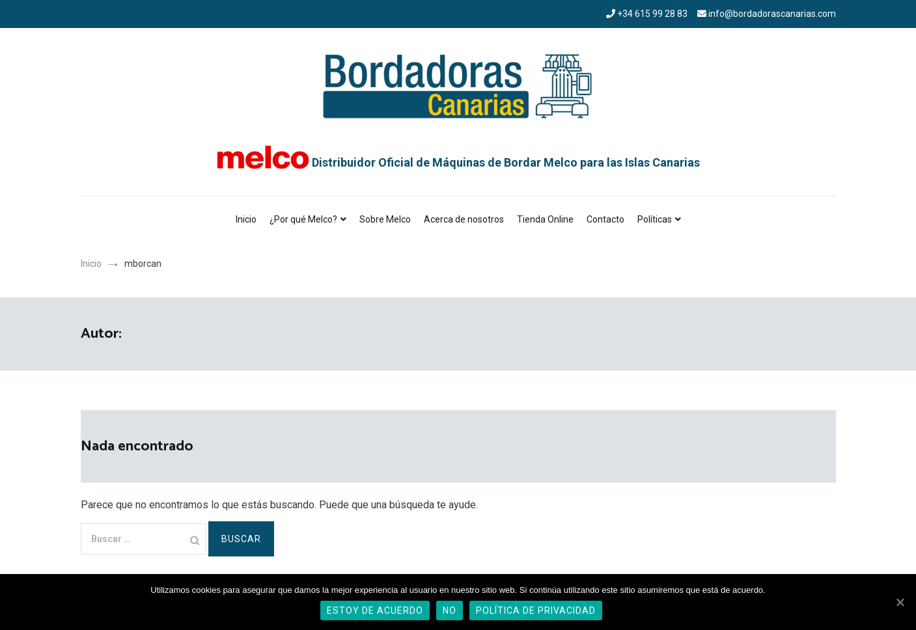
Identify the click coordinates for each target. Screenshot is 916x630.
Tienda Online (545, 219)
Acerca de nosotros (464, 219)
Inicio (246, 219)
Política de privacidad (536, 610)
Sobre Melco (385, 219)
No (449, 610)
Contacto (605, 219)
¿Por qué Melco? (303, 219)
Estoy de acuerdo (375, 610)
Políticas (654, 219)
